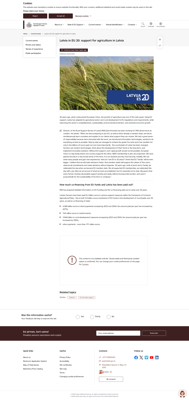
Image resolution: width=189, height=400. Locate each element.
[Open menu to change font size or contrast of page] (160, 25)
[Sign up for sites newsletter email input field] (118, 333)
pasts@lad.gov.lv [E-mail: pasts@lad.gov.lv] (108, 361)
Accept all (60, 16)
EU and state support (87, 297)
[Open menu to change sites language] (151, 25)
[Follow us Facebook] (136, 357)
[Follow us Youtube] (151, 357)
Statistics (72, 297)
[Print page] (159, 39)
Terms (62, 373)
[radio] (80, 316)
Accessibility (64, 361)
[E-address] (104, 372)
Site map (63, 369)
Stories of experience (34, 49)
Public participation (33, 53)
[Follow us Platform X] (141, 357)
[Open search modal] (143, 25)
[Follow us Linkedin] (157, 357)
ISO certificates (66, 365)
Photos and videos (33, 45)
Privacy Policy (65, 357)
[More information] (111, 372)
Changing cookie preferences (72, 376)
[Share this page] (159, 45)
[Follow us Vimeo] (146, 357)
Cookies (85, 264)
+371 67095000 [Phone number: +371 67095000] (108, 357)
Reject (35, 16)
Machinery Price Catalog (33, 369)
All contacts (111, 379)
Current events (32, 40)
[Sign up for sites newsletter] (154, 333)
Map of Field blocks (31, 365)
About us (26, 357)
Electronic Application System (35, 361)
